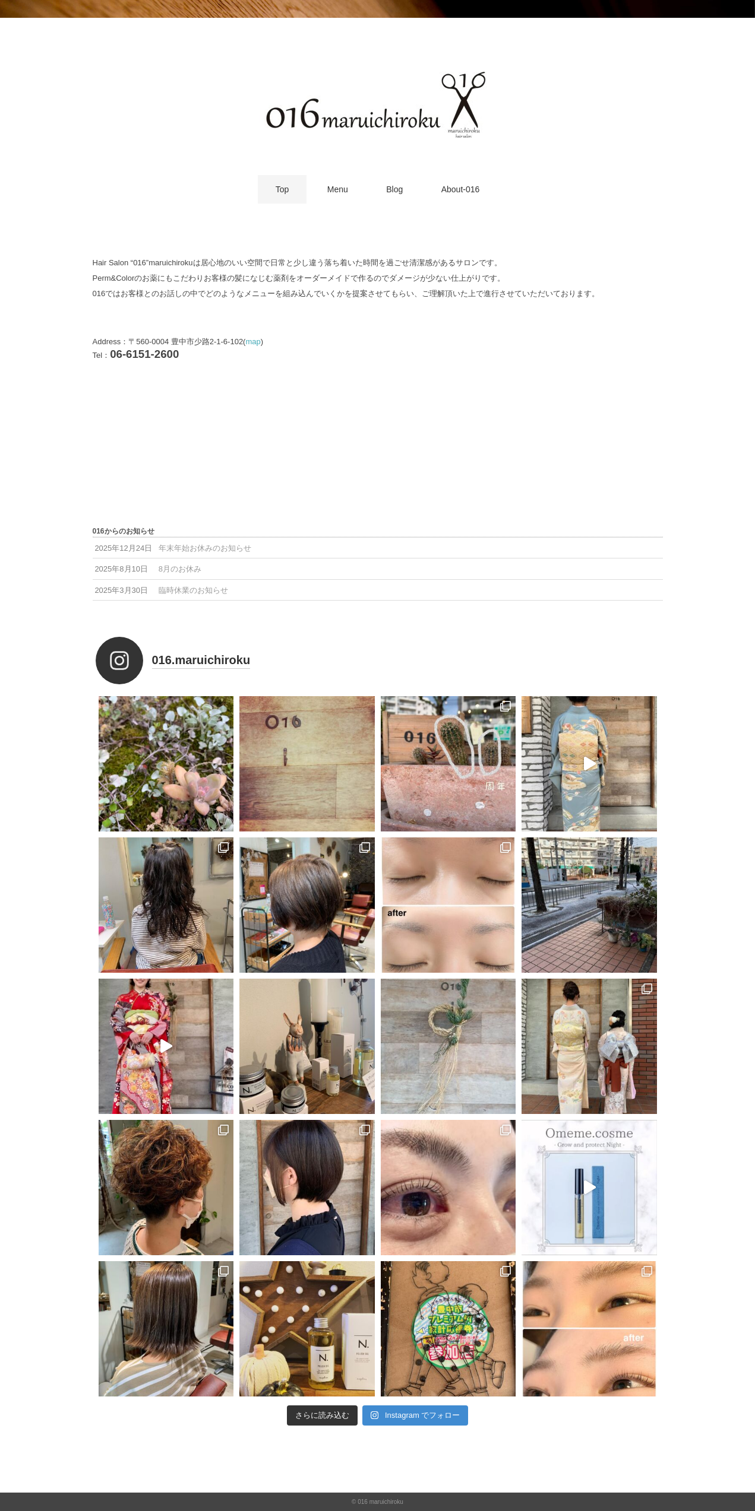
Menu (337, 189)
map (252, 341)
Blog (394, 189)
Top (282, 189)
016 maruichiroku (380, 1502)
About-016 (460, 189)
